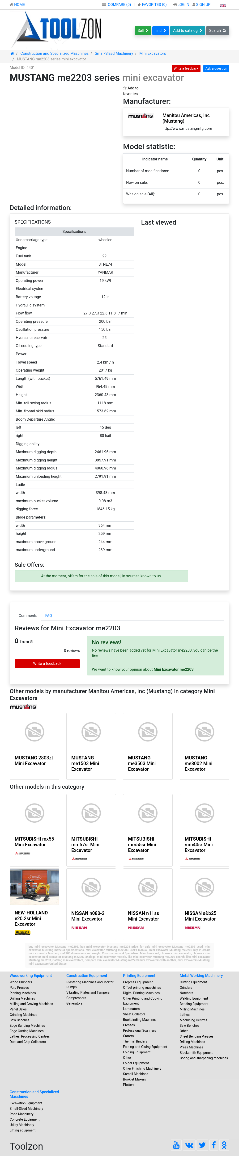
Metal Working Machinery (201, 975)
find (160, 30)
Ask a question (216, 68)
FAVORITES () (152, 4)
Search (217, 30)
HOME (17, 4)
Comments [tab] (28, 615)
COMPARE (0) (119, 4)
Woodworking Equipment (31, 975)
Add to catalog (187, 30)
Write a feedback (186, 68)
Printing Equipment (139, 975)
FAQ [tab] (48, 615)
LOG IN (181, 4)
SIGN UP (201, 4)
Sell (143, 30)
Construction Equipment (86, 975)
